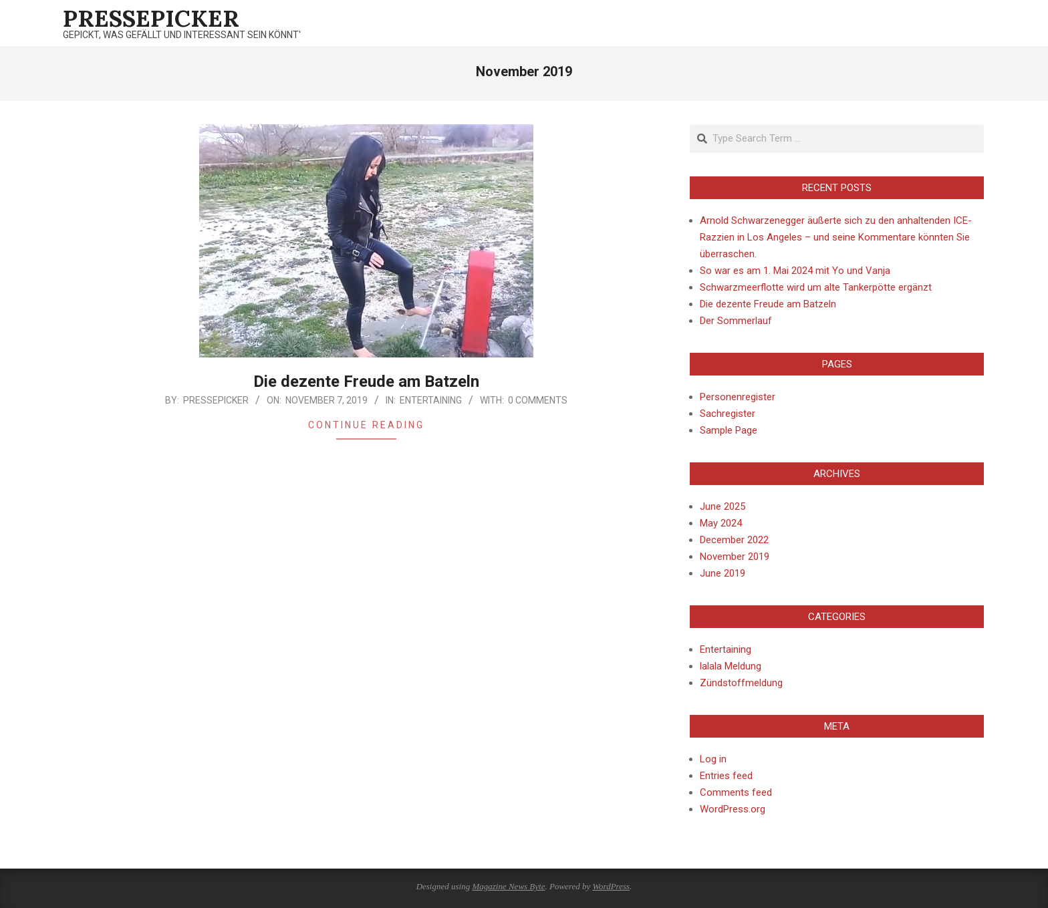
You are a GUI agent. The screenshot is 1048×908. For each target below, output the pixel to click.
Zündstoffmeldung (741, 683)
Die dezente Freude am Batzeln (366, 381)
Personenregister (737, 397)
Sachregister (727, 414)
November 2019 (734, 557)
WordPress (611, 886)
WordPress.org (732, 809)
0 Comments (537, 400)
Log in (713, 759)
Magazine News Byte (508, 886)
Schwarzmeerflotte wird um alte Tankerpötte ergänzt (816, 287)
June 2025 (722, 506)
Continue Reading (366, 425)
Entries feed (726, 776)
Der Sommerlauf (736, 321)
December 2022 (734, 540)
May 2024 (721, 523)
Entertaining (431, 400)
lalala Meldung (730, 666)
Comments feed (736, 792)
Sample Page (728, 430)
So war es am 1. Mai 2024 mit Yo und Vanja (795, 271)
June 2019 (722, 573)
